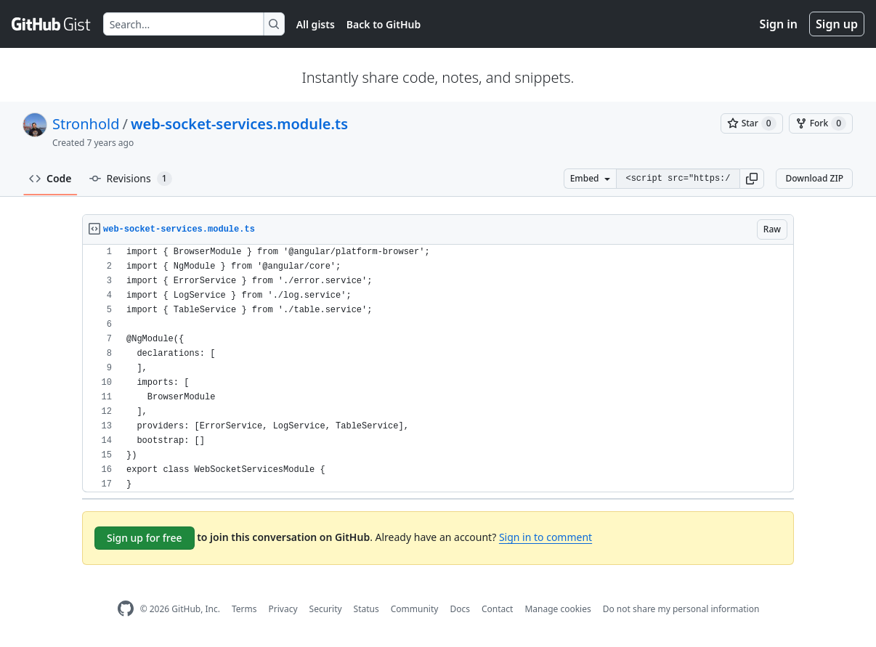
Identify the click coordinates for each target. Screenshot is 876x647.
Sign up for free (144, 538)
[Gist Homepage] (52, 24)
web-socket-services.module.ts (239, 124)
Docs (460, 609)
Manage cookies (557, 609)
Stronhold (85, 124)
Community (415, 609)
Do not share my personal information (681, 609)
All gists (315, 24)
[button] (751, 178)
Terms (244, 609)
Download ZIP (814, 178)
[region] (438, 368)
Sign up (837, 24)
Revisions (130, 178)
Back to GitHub (383, 24)
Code (50, 178)
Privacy (283, 609)
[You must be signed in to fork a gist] (821, 123)
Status (366, 609)
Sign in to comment (545, 537)
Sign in (779, 24)
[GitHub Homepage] (125, 609)
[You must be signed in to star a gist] (752, 123)
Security (325, 609)
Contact (497, 609)
